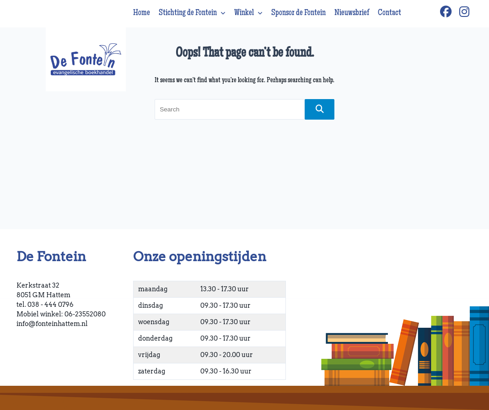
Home (141, 13)
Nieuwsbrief (351, 13)
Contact (389, 13)
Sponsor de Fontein (298, 13)
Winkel (248, 13)
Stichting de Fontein (192, 13)
